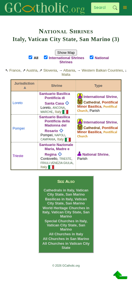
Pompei (18, 128)
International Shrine (100, 97)
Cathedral (92, 102)
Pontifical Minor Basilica (97, 104)
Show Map (66, 52)
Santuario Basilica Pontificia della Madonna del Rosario (54, 124)
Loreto (18, 103)
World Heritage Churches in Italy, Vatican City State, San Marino (66, 212)
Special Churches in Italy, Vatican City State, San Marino (65, 225)
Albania (69, 70)
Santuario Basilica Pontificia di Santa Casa (54, 98)
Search (115, 7)
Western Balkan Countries (102, 70)
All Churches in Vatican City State (66, 245)
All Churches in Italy (66, 234)
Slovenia (50, 70)
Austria (31, 70)
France (15, 70)
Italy (58, 112)
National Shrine (96, 154)
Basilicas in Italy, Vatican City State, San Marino (66, 201)
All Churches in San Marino (66, 239)
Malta (66, 74)
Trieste (18, 156)
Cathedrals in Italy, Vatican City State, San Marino (66, 192)
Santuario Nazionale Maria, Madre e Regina (56, 149)
